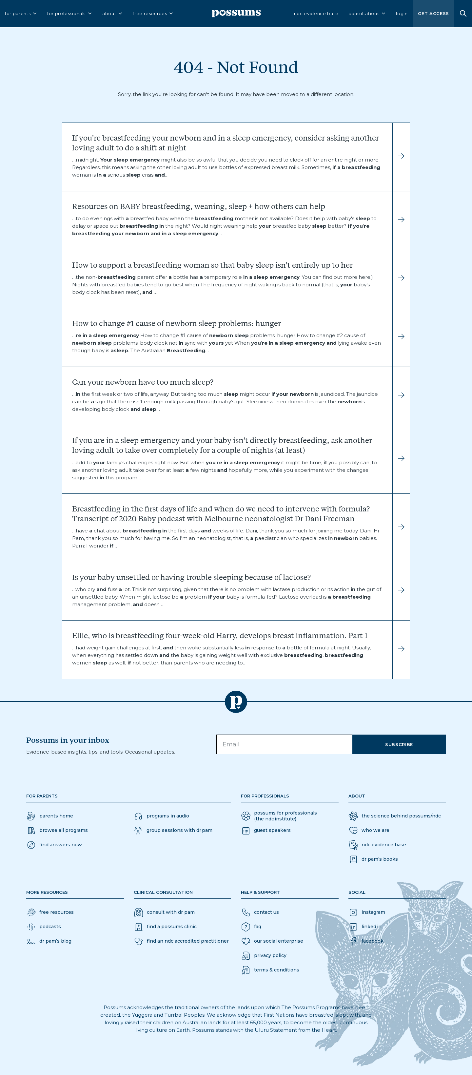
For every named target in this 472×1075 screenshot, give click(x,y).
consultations (367, 13)
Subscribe (399, 744)
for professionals (69, 13)
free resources (153, 13)
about (112, 13)
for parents (21, 13)
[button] (54, 845)
